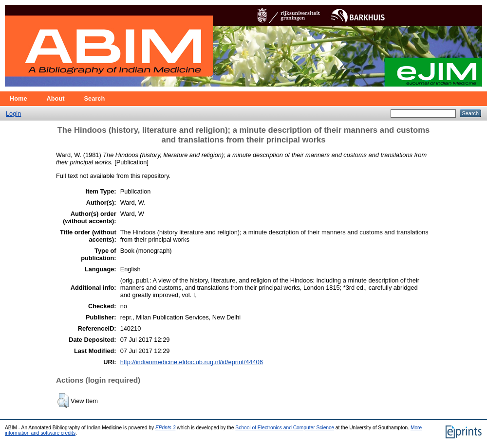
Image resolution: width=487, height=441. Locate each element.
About (56, 98)
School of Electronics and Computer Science (284, 427)
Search (94, 98)
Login (13, 113)
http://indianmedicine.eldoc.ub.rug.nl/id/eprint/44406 (191, 362)
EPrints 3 (165, 427)
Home (18, 98)
